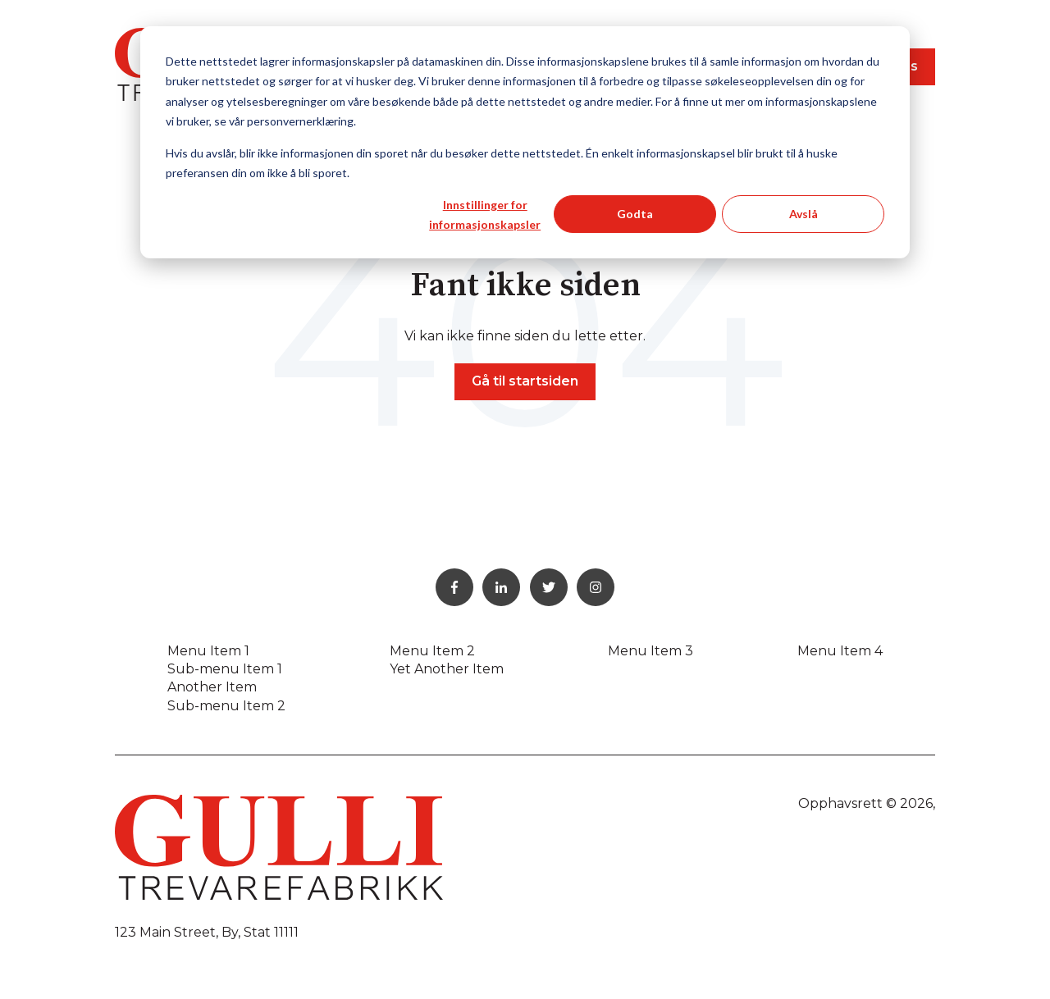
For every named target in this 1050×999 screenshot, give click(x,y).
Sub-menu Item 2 (226, 706)
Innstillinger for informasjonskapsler (485, 215)
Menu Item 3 (650, 651)
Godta (635, 214)
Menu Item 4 (840, 651)
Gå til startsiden (525, 381)
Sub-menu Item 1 (224, 669)
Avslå (803, 214)
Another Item (212, 687)
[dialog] (525, 142)
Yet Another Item (447, 669)
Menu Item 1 (208, 651)
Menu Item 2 (432, 651)
